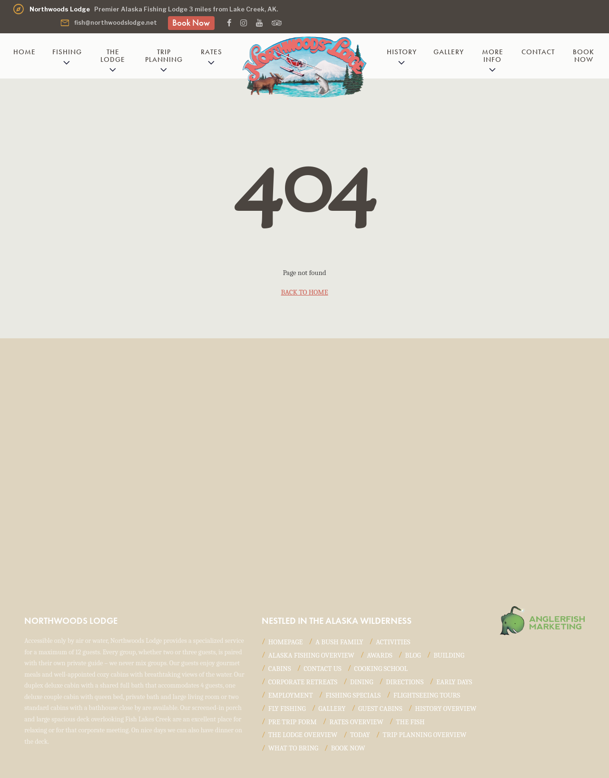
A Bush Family (339, 642)
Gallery (448, 52)
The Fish (410, 722)
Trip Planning (164, 55)
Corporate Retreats (302, 682)
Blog (413, 655)
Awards (380, 655)
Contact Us (322, 668)
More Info (492, 55)
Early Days (454, 682)
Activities (393, 642)
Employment (290, 695)
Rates (211, 52)
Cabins (279, 668)
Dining (361, 682)
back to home (304, 292)
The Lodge (112, 55)
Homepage (285, 642)
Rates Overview (356, 722)
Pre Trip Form (292, 722)
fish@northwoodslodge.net (108, 23)
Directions (404, 682)
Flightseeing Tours (426, 695)
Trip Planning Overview (424, 734)
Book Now (191, 22)
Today (360, 734)
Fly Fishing (287, 708)
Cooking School (381, 668)
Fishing (67, 52)
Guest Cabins (380, 708)
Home (24, 52)
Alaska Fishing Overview (311, 655)
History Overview (445, 708)
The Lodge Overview (302, 734)
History (402, 52)
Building (448, 655)
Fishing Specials (353, 695)
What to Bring (293, 748)
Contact (538, 52)
